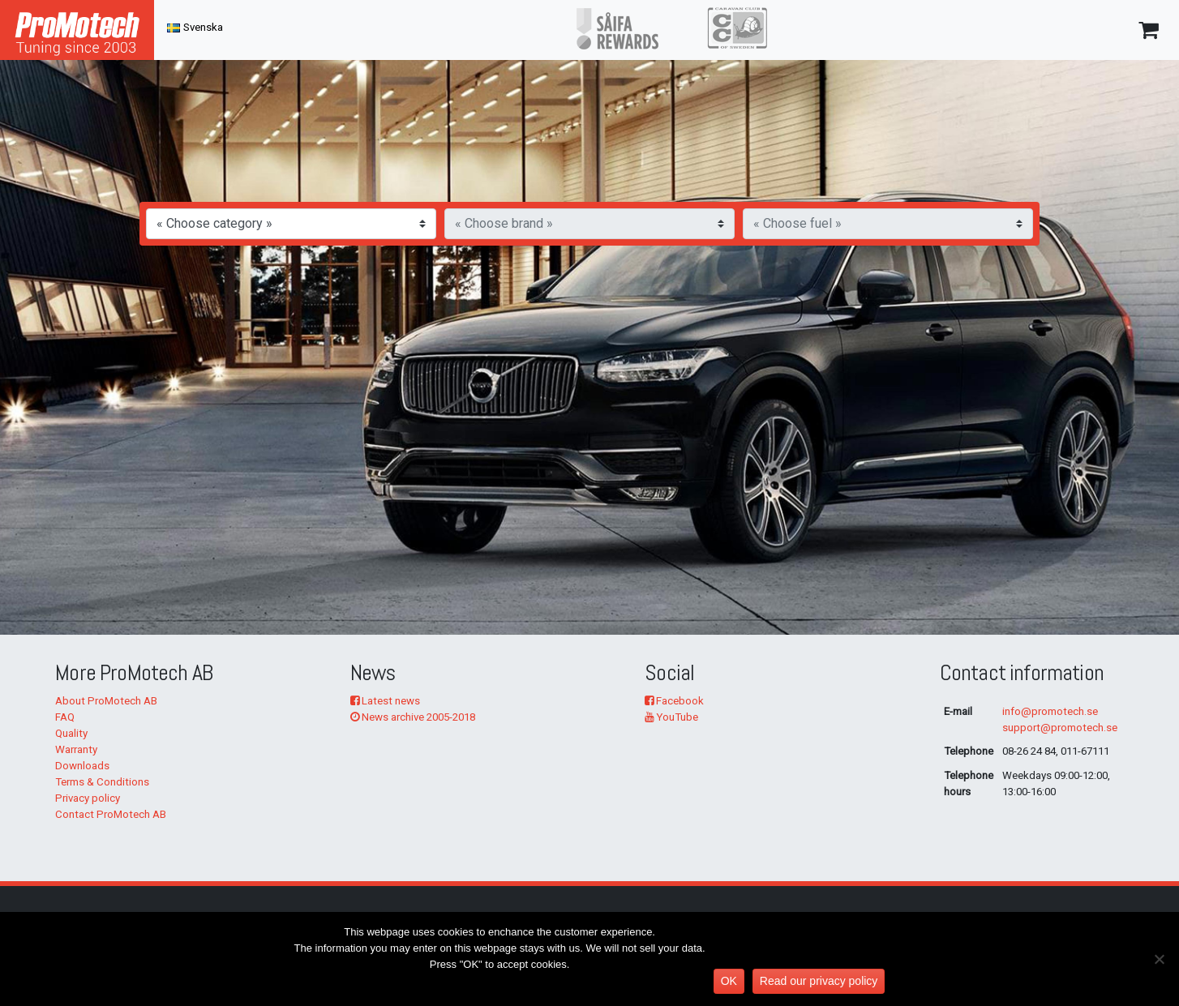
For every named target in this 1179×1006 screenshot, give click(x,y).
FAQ (65, 717)
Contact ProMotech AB (110, 814)
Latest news (385, 701)
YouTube (671, 717)
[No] (1159, 959)
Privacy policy (87, 798)
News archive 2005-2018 (412, 717)
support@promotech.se (1059, 727)
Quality (71, 733)
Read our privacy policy (819, 980)
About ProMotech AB (106, 701)
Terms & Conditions (102, 782)
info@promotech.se (1050, 711)
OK (729, 980)
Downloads (82, 766)
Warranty (76, 749)
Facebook (674, 701)
